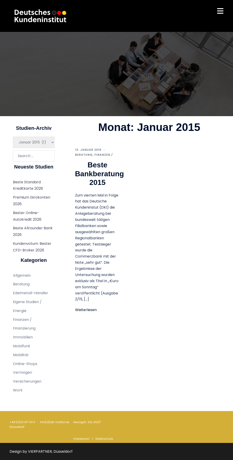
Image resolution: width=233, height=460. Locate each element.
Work (18, 390)
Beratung (84, 155)
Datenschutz (104, 439)
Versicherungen (27, 381)
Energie (19, 310)
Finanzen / (103, 155)
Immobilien (23, 337)
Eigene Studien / (27, 301)
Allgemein (22, 275)
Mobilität (21, 355)
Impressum (81, 439)
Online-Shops (25, 363)
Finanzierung (24, 328)
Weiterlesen (86, 309)
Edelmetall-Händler (30, 293)
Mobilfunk (21, 346)
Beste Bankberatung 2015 (99, 174)
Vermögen (22, 372)
